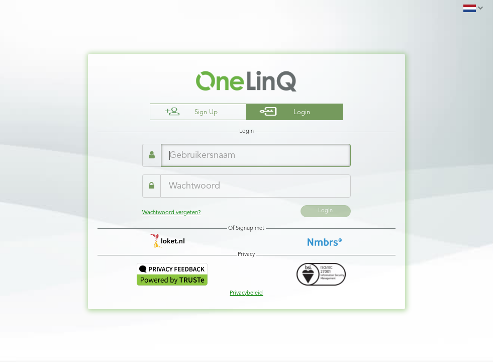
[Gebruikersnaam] (256, 155)
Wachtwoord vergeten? (171, 213)
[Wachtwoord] (255, 186)
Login (325, 211)
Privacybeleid (246, 293)
